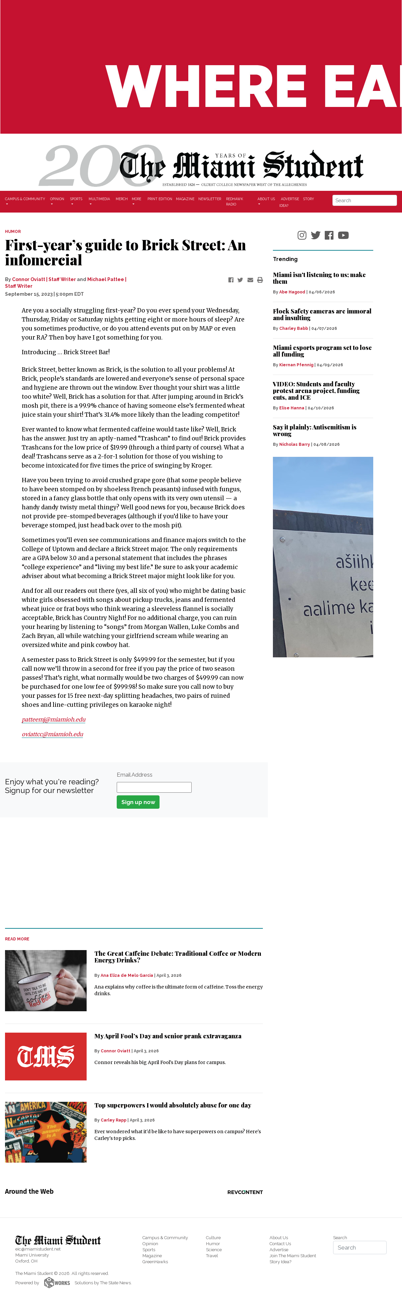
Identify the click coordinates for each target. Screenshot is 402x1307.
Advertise (290, 199)
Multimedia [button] (99, 199)
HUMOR (13, 231)
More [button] (136, 199)
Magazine (185, 199)
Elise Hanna (291, 408)
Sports (148, 1249)
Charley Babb (293, 328)
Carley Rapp (113, 1120)
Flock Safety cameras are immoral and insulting (322, 314)
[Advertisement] (130, 872)
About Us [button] (266, 199)
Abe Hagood (292, 292)
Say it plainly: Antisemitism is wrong (315, 430)
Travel (212, 1255)
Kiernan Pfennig (296, 365)
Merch (122, 199)
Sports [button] (76, 199)
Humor (213, 1243)
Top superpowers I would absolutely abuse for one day (172, 1105)
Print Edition (159, 199)
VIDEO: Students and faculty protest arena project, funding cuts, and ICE (316, 390)
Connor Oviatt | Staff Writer (44, 279)
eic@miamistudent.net (38, 1249)
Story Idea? (280, 1261)
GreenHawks (155, 1261)
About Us (279, 1237)
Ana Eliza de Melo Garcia (127, 975)
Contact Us (280, 1243)
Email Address (135, 774)
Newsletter (209, 199)
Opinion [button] (57, 199)
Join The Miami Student (293, 1255)
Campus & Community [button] (25, 199)
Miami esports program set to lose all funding (322, 351)
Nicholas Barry (294, 444)
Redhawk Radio (234, 201)
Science (214, 1249)
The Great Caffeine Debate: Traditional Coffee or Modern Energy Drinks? (177, 956)
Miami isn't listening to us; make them (319, 278)
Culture (213, 1237)
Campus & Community (165, 1237)
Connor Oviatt (115, 1051)
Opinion (150, 1243)
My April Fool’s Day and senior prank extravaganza (167, 1036)
